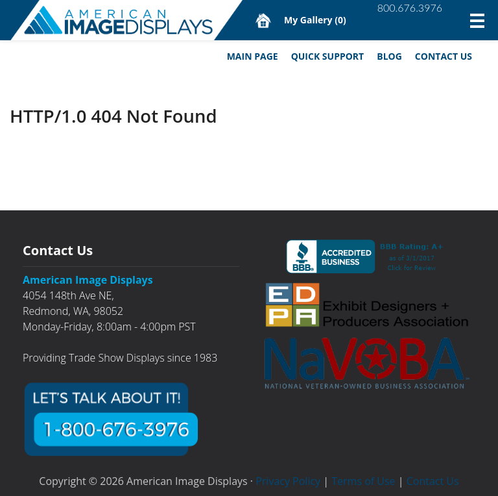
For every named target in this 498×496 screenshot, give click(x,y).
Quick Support (327, 56)
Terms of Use (363, 481)
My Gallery (315, 20)
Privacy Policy (287, 481)
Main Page (252, 56)
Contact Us (443, 56)
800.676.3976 (409, 7)
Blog (389, 56)
